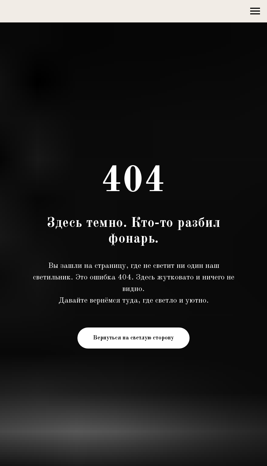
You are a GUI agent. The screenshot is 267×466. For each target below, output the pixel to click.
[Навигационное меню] (255, 11)
